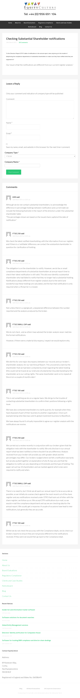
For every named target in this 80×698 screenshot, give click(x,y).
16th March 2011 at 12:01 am (21, 199)
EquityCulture (28, 693)
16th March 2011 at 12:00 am (21, 327)
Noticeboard (7, 586)
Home (4, 560)
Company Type (12, 152)
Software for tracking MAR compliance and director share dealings (26, 640)
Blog (4, 591)
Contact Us (6, 596)
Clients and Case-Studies (12, 581)
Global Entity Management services (15, 625)
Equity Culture (40, 6)
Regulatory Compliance (11, 575)
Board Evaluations (9, 570)
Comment (10, 99)
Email (9, 133)
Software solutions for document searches (18, 617)
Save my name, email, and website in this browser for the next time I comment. (38, 147)
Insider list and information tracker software (18, 609)
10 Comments (23, 42)
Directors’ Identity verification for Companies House (21, 632)
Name (9, 123)
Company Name (12, 162)
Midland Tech (57, 693)
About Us (6, 565)
